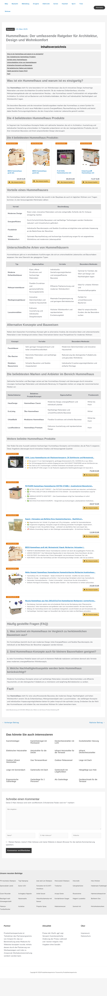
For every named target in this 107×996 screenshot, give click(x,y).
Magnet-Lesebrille (80, 916)
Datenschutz (86, 954)
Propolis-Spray (42, 924)
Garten (60, 4)
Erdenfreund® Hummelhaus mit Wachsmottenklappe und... (89, 172)
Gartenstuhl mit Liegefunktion (61, 779)
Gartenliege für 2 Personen (37, 789)
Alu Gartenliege (61, 788)
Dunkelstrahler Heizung (89, 750)
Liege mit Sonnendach (15, 778)
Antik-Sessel (41, 908)
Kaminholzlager (12, 750)
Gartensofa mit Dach (39, 778)
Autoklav (21, 924)
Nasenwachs (23, 916)
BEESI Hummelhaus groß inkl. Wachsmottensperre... (16, 172)
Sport (79, 4)
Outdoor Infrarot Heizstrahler (13, 770)
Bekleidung (27, 4)
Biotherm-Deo (96, 916)
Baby (6, 4)
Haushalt (70, 4)
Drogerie (39, 4)
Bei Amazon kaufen (17, 182)
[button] (99, 7)
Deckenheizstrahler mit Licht (64, 751)
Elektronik (49, 4)
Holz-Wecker (96, 893)
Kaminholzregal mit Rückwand (38, 751)
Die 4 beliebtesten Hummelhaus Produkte (24, 57)
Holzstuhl (76, 893)
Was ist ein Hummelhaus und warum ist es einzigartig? (28, 54)
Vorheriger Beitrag (10, 731)
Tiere (7, 11)
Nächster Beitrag (97, 731)
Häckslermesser (61, 924)
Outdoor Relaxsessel (63, 769)
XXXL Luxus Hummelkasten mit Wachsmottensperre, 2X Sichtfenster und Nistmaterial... (61, 458)
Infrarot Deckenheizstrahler (87, 760)
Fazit (9, 74)
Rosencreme (77, 908)
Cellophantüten (79, 901)
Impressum (85, 951)
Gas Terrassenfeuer (38, 769)
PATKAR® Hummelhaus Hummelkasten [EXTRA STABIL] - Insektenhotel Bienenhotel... (61, 487)
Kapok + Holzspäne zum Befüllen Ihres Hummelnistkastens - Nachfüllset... (55, 520)
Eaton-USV (22, 901)
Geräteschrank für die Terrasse (88, 789)
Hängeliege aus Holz (88, 778)
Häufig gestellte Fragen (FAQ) (19, 71)
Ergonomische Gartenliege (12, 789)
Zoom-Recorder (6, 908)
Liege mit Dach (85, 769)
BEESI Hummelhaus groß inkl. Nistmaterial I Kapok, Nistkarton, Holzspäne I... (56, 549)
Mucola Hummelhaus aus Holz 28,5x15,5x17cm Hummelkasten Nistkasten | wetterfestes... (56, 607)
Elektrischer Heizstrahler (16, 759)
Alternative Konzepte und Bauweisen (21, 65)
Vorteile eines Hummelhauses (19, 59)
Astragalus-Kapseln (26, 908)
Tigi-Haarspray (24, 893)
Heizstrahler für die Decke (38, 760)
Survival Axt (77, 924)
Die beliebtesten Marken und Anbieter (22, 68)
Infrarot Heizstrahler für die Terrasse (64, 760)
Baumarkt (16, 4)
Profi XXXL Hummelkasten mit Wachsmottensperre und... (64, 172)
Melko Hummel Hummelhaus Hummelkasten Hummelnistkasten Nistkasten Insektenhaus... (56, 576)
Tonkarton (59, 901)
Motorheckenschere (98, 924)
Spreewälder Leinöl (7, 901)
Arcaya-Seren (60, 908)
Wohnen (16, 11)
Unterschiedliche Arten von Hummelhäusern (24, 62)
